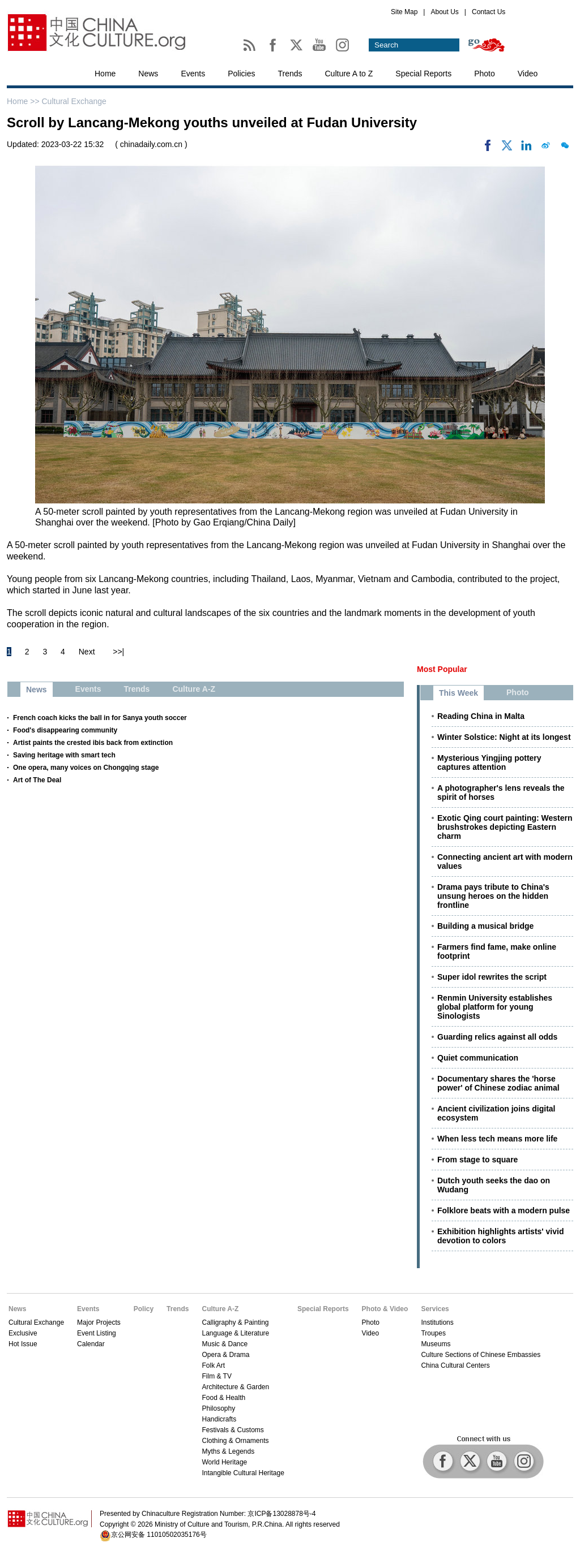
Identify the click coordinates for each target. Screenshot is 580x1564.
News (148, 73)
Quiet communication (477, 1057)
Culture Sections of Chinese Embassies (480, 1355)
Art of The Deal (37, 780)
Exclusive (22, 1333)
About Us (444, 12)
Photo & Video (385, 1309)
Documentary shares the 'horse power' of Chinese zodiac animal (498, 1083)
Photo (484, 73)
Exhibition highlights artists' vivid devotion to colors (500, 1236)
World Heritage (224, 1462)
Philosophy (218, 1408)
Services (435, 1309)
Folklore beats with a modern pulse (503, 1210)
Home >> (24, 101)
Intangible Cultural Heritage (243, 1473)
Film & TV (216, 1376)
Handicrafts (219, 1419)
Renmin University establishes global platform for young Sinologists (494, 1006)
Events (193, 73)
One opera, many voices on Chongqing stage (86, 768)
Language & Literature (235, 1333)
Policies (241, 73)
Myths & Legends (228, 1451)
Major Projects (99, 1322)
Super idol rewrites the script (492, 976)
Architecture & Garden (235, 1387)
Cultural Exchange (73, 101)
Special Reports (423, 73)
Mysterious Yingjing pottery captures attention (489, 762)
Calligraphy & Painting (235, 1322)
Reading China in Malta (480, 716)
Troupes (433, 1333)
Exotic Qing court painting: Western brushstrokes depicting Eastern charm (505, 827)
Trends (290, 73)
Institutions (437, 1322)
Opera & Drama (225, 1355)
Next (87, 651)
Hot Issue (22, 1344)
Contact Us (488, 12)
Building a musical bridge (485, 925)
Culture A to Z (349, 73)
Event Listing (96, 1333)
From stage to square (477, 1159)
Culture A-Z (220, 1309)
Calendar (91, 1344)
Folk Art (213, 1365)
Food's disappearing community (65, 730)
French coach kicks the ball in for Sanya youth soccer (100, 718)
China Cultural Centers (455, 1365)
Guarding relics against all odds (497, 1036)
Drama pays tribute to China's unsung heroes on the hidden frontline (493, 896)
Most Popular (442, 669)
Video (528, 73)
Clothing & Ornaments (235, 1441)
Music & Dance (225, 1344)
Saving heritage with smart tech (64, 755)
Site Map (404, 12)
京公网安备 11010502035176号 (159, 1535)
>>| (118, 651)
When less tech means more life (497, 1138)
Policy (143, 1309)
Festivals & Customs (232, 1430)
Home (105, 73)
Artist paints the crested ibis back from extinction (93, 743)
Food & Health (223, 1398)
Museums (435, 1344)
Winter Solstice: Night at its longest (504, 737)
